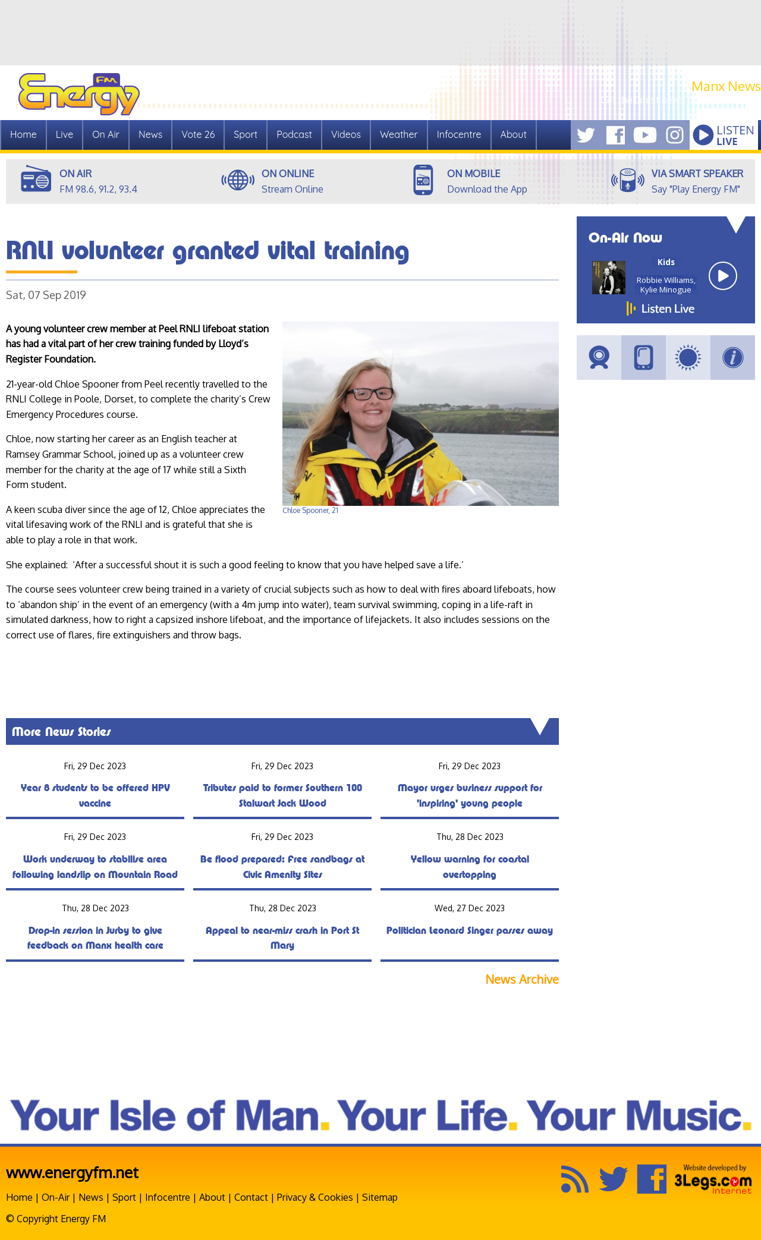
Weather (399, 134)
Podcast (294, 134)
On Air (106, 134)
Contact (251, 1197)
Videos (346, 134)
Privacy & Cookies (315, 1197)
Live (64, 134)
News (150, 134)
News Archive (522, 979)
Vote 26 (198, 134)
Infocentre (459, 134)
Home (23, 134)
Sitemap (380, 1197)
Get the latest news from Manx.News (680, 100)
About (514, 134)
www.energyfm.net (72, 1172)
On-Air (56, 1197)
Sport (245, 134)
